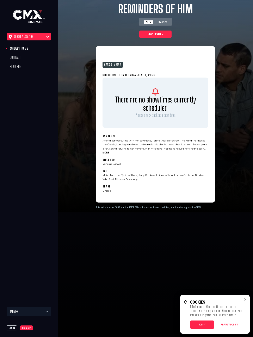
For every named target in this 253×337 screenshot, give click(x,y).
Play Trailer (155, 34)
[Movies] (29, 311)
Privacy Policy (229, 324)
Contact (15, 57)
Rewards (15, 66)
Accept (202, 324)
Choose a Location (28, 37)
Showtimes (19, 48)
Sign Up (26, 327)
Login (11, 327)
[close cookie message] (245, 299)
